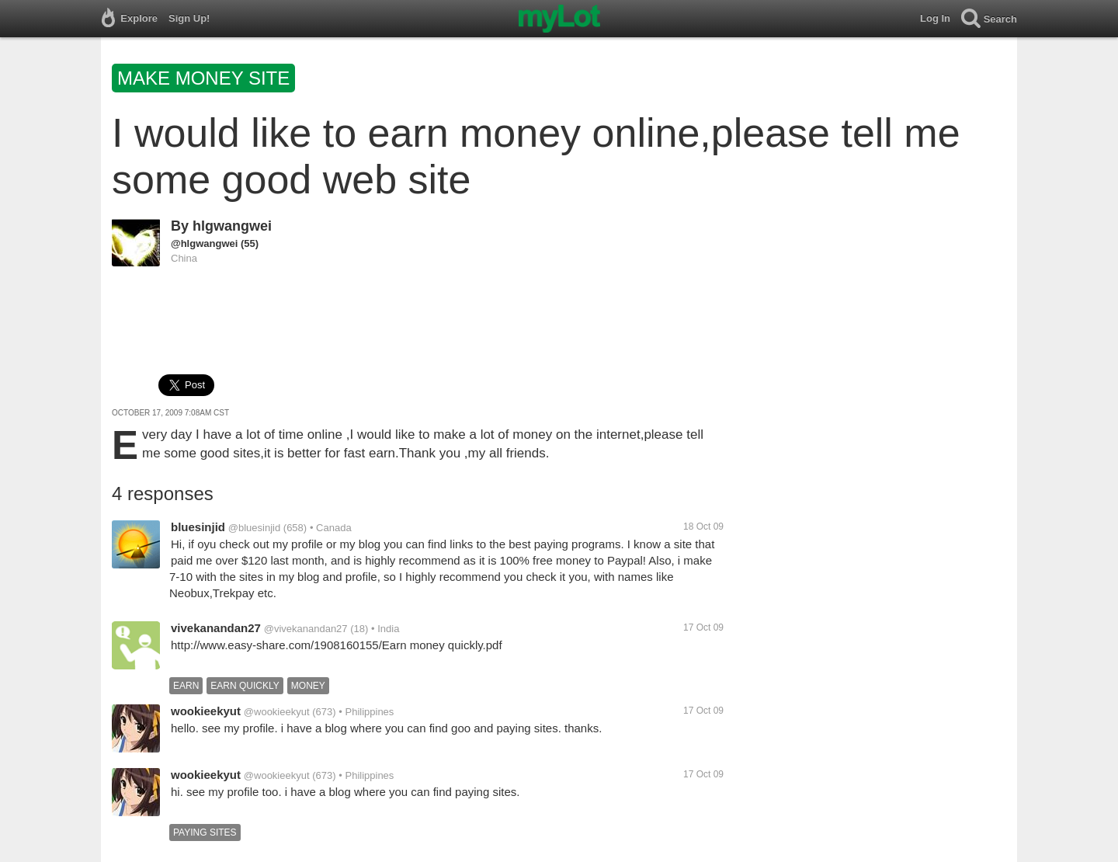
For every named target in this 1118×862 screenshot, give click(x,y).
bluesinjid (198, 527)
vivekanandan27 (216, 627)
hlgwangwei (232, 226)
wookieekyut (206, 711)
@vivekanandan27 (306, 628)
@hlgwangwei (204, 243)
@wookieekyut (277, 712)
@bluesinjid (254, 528)
